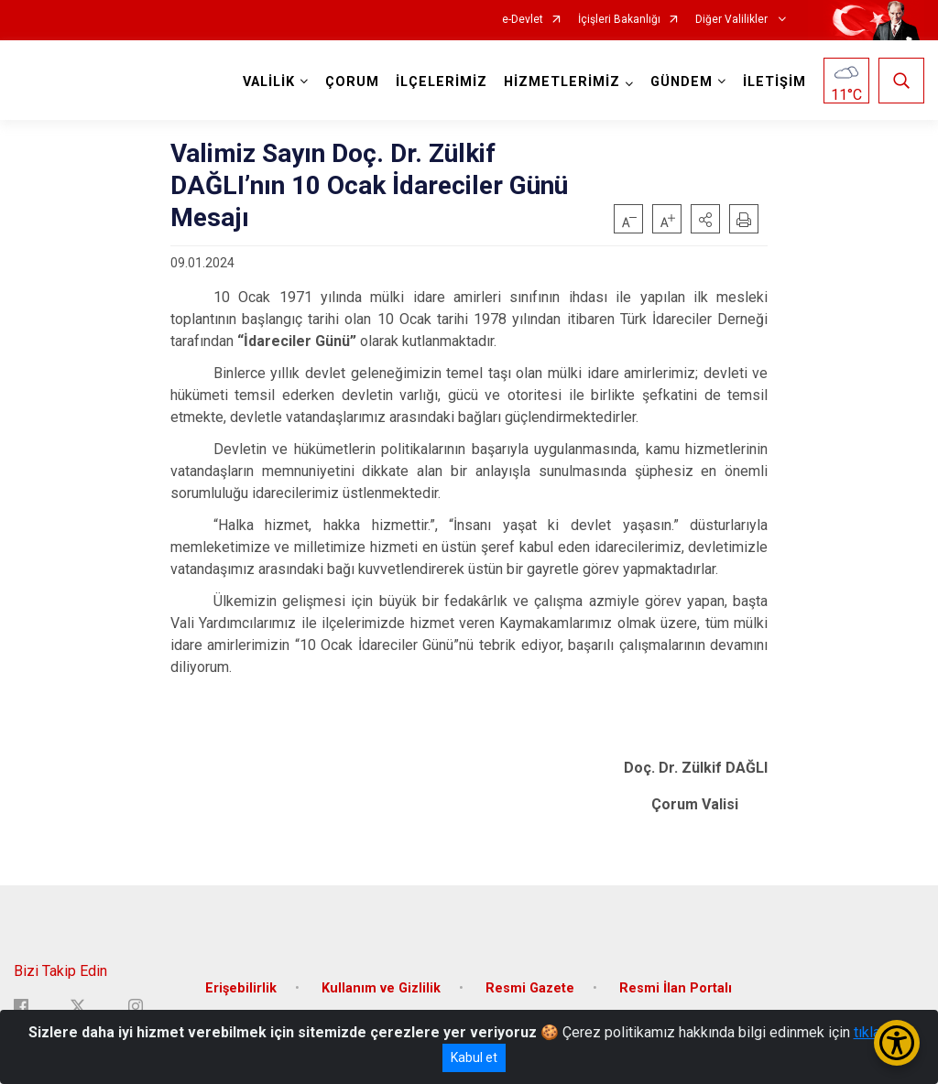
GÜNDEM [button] (681, 82)
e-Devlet (522, 20)
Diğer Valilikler (732, 20)
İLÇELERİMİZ (441, 82)
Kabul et (474, 1057)
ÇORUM (352, 82)
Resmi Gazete (529, 988)
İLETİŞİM (774, 82)
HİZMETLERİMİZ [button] (562, 82)
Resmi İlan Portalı (675, 988)
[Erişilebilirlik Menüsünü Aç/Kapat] (897, 1043)
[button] (705, 218)
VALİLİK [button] (269, 82)
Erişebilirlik (241, 988)
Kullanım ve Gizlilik (381, 988)
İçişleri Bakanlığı (619, 20)
